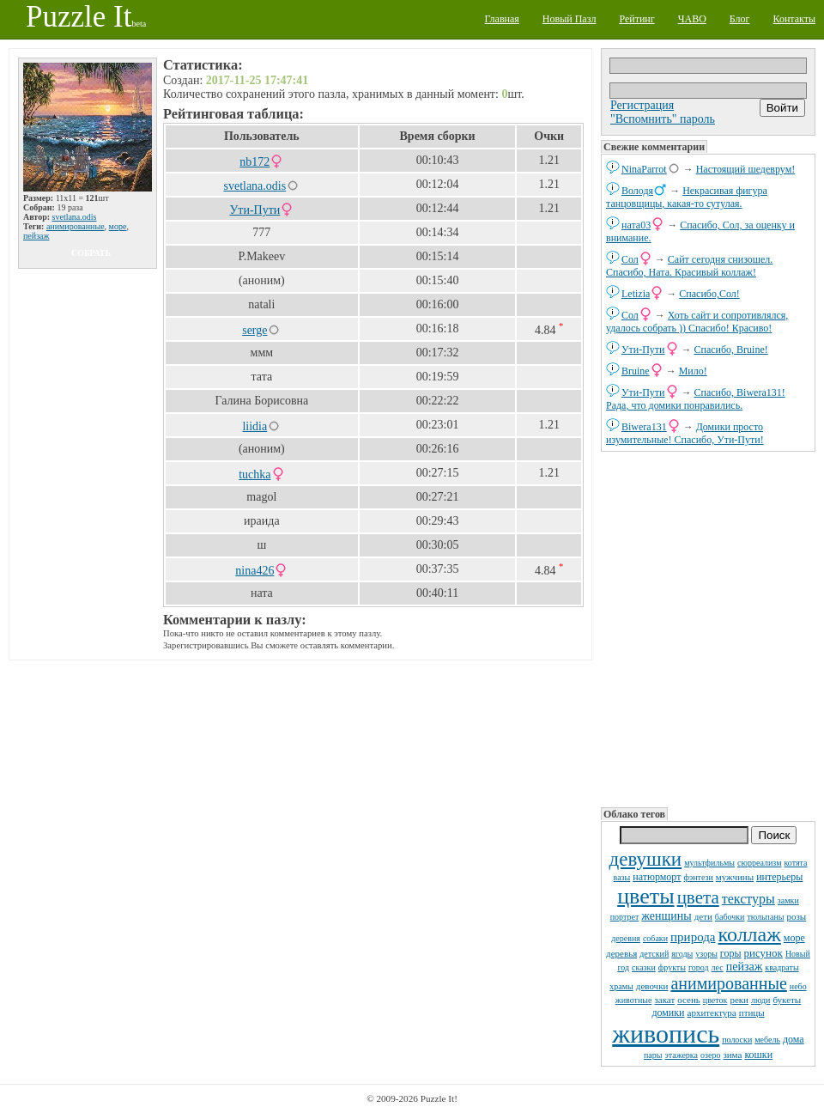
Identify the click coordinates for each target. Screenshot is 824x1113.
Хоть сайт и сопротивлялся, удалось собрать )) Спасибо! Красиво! (697, 321)
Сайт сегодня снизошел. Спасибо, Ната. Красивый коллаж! (689, 265)
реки (739, 999)
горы (731, 953)
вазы (622, 877)
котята (796, 862)
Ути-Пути (643, 350)
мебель (767, 1039)
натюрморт (657, 877)
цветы (645, 896)
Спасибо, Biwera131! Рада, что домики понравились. (695, 398)
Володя (637, 191)
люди (760, 1000)
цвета (698, 897)
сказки (644, 967)
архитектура (712, 1012)
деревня (625, 938)
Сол (630, 259)
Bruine (635, 371)
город (698, 967)
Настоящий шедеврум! (746, 169)
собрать (91, 253)
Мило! (693, 371)
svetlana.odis (74, 217)
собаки (655, 938)
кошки (758, 1055)
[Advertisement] (708, 628)
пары (653, 1055)
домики (667, 1013)
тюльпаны (765, 916)
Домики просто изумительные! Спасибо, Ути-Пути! (685, 433)
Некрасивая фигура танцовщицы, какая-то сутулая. (686, 197)
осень (688, 999)
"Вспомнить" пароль (662, 119)
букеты (786, 999)
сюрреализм (759, 862)
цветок (715, 1000)
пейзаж (744, 966)
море (794, 938)
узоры (706, 953)
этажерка (681, 1055)
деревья (621, 953)
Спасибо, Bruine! (731, 350)
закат (664, 999)
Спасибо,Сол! (709, 294)
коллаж (749, 934)
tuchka (254, 474)
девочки (652, 986)
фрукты (672, 967)
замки (788, 900)
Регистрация (642, 105)
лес (718, 967)
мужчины (735, 877)
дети (703, 916)
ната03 (636, 225)
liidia (254, 426)
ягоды (682, 953)
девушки (645, 859)
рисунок (763, 952)
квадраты (781, 967)
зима (732, 1054)
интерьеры (779, 877)
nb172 (254, 161)
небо (798, 986)
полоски (737, 1039)
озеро (710, 1055)
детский (654, 953)
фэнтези (697, 877)
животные (633, 1000)
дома (793, 1039)
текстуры (748, 898)
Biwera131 (644, 427)
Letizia (635, 294)
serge (254, 330)
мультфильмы (709, 862)
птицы (752, 1012)
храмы (621, 986)
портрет (624, 916)
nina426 (254, 570)
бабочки (730, 916)
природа (692, 937)
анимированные (728, 983)
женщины (666, 915)
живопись (665, 1033)
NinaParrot (644, 169)
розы (796, 916)
